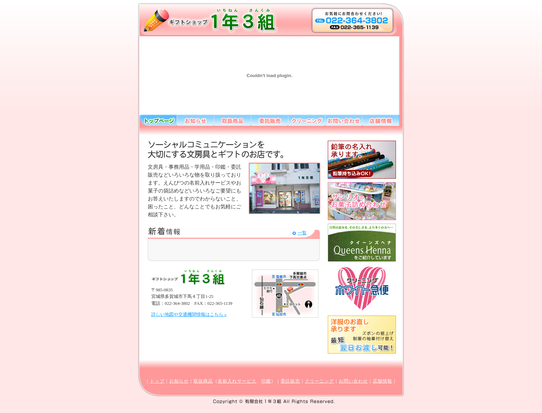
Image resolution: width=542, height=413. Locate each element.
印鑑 (266, 381)
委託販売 (290, 381)
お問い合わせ (353, 381)
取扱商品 (203, 381)
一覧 (302, 233)
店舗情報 (382, 381)
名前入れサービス (237, 381)
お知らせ (179, 381)
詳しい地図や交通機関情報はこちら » (189, 314)
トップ (157, 381)
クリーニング (319, 381)
